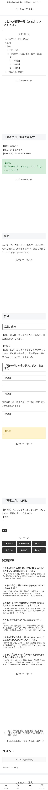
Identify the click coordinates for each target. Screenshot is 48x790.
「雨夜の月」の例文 (15, 72)
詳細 (9, 46)
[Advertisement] (24, 106)
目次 (21, 34)
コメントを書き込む (24, 759)
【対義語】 (16, 68)
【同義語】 (16, 61)
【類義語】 (16, 64)
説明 (9, 43)
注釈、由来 (14, 50)
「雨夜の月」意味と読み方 (18, 39)
